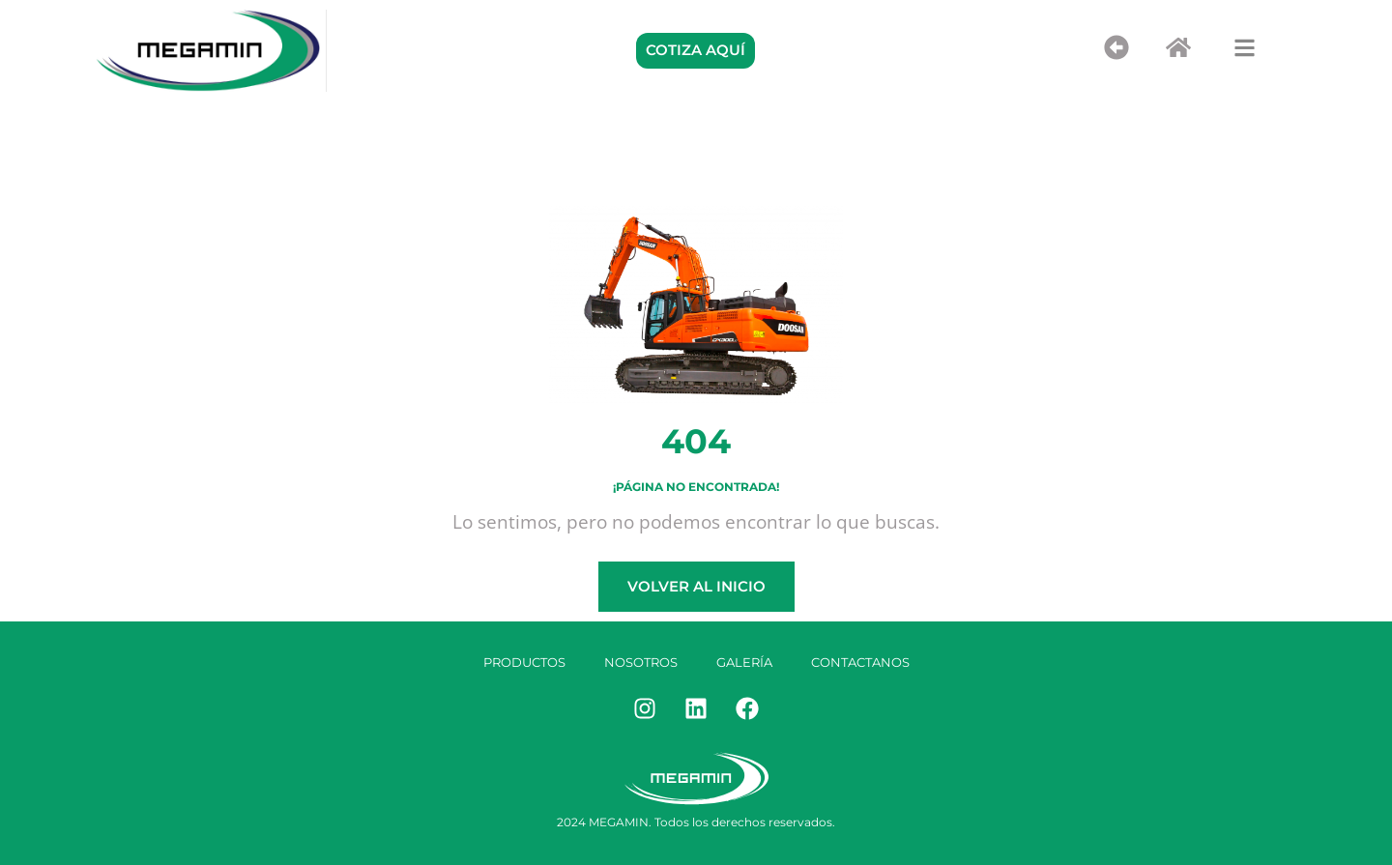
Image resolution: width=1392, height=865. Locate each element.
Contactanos (860, 662)
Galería (744, 662)
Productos (524, 662)
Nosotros (641, 662)
